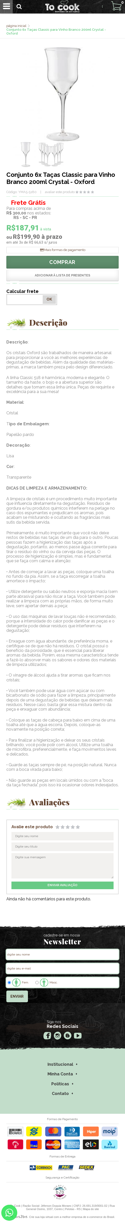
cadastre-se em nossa (61, 935)
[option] (25, 154)
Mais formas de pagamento (64, 250)
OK (49, 299)
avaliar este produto (60, 192)
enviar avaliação (62, 885)
